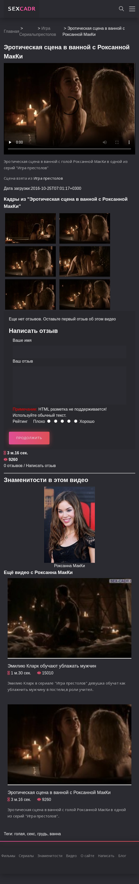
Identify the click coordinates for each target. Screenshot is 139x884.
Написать (106, 855)
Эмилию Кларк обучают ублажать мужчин (52, 666)
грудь (42, 834)
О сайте (87, 855)
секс (31, 834)
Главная (11, 31)
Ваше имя (22, 340)
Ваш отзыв (23, 361)
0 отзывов (13, 465)
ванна (55, 834)
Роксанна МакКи (69, 566)
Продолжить (29, 438)
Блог (122, 855)
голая (19, 834)
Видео (71, 855)
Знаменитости (50, 855)
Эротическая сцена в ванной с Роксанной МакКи (59, 792)
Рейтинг (20, 421)
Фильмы (8, 855)
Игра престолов (48, 178)
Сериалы (28, 34)
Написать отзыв (41, 465)
